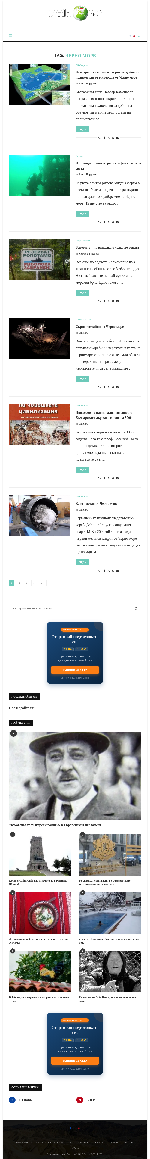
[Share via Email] (117, 137)
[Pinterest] (134, 35)
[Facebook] (130, 35)
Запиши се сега (75, 669)
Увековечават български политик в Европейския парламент (55, 825)
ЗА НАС (129, 1141)
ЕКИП (114, 1141)
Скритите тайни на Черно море (100, 327)
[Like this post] (99, 137)
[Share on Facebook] (104, 137)
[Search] (139, 35)
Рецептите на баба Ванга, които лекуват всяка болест (106, 998)
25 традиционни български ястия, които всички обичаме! (37, 940)
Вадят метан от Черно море (97, 503)
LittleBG (83, 332)
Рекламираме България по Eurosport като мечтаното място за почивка (104, 882)
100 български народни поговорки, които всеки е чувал (38, 998)
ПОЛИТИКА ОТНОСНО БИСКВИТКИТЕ (40, 1141)
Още (83, 129)
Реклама (99, 1141)
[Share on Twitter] (108, 137)
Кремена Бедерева (89, 253)
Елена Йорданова (88, 83)
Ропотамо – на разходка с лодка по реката (107, 247)
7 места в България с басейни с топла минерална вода (108, 940)
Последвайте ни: (22, 708)
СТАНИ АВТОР (79, 1141)
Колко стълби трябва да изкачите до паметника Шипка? (37, 882)
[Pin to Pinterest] (113, 137)
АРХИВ (75, 1147)
